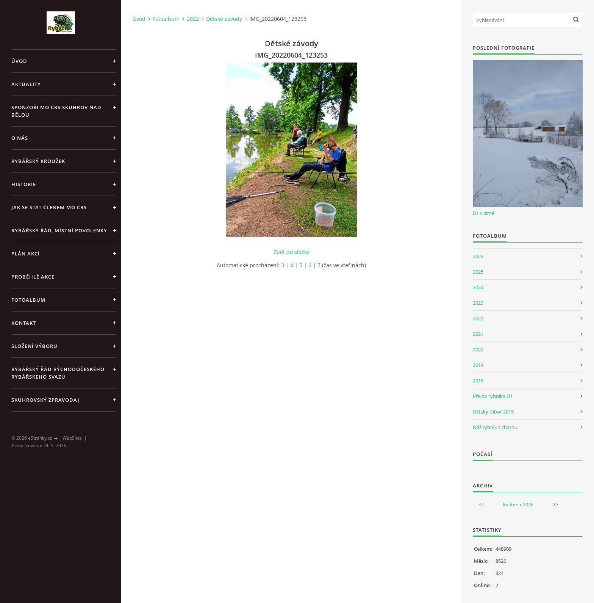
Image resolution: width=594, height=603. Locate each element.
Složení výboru (34, 346)
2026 (478, 256)
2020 (478, 349)
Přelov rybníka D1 (493, 396)
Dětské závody (224, 18)
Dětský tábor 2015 (493, 411)
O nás (19, 138)
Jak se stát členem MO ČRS (49, 207)
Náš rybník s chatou (495, 427)
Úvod (19, 61)
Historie (23, 184)
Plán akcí (25, 253)
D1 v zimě (483, 213)
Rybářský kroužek (38, 161)
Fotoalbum (28, 299)
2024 (478, 287)
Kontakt (23, 323)
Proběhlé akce (33, 276)
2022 (193, 18)
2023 (478, 302)
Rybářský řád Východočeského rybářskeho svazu (58, 373)
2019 (478, 365)
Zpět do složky (292, 251)
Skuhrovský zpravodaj (45, 399)
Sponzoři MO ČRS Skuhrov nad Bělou (56, 111)
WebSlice (72, 438)
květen (511, 504)
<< (481, 504)
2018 (478, 380)
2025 (478, 271)
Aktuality (26, 84)
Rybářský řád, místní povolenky (59, 230)
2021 (478, 333)
